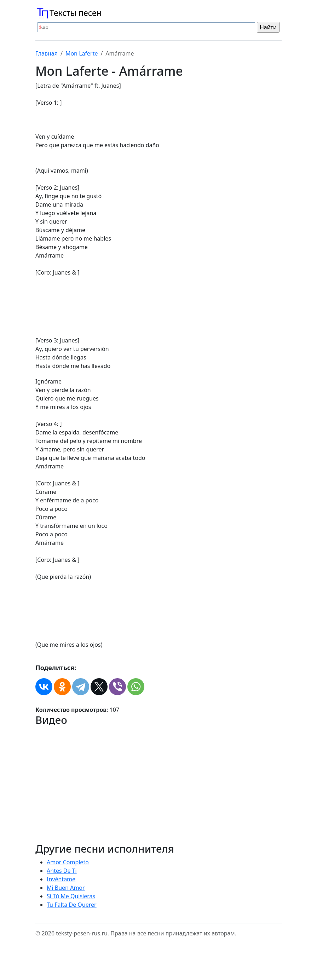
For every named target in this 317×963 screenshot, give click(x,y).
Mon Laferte (81, 53)
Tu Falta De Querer (72, 905)
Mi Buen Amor (66, 888)
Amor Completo (68, 862)
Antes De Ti (62, 871)
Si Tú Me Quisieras (71, 896)
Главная (46, 53)
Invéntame (61, 879)
